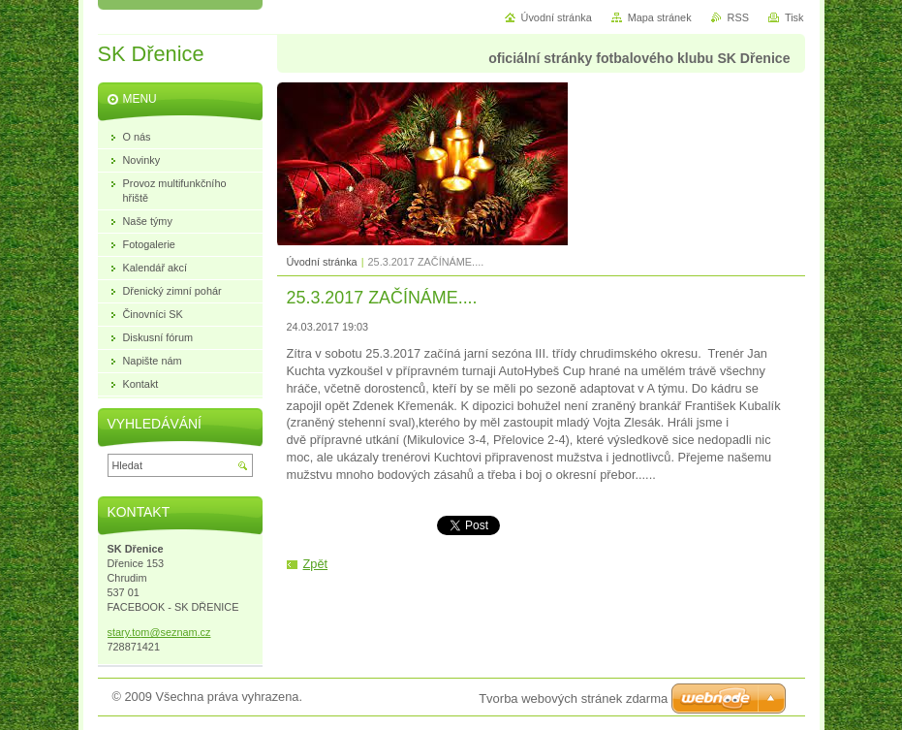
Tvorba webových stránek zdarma (573, 698)
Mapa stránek (660, 17)
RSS (738, 17)
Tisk (794, 17)
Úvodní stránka (322, 262)
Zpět (315, 563)
